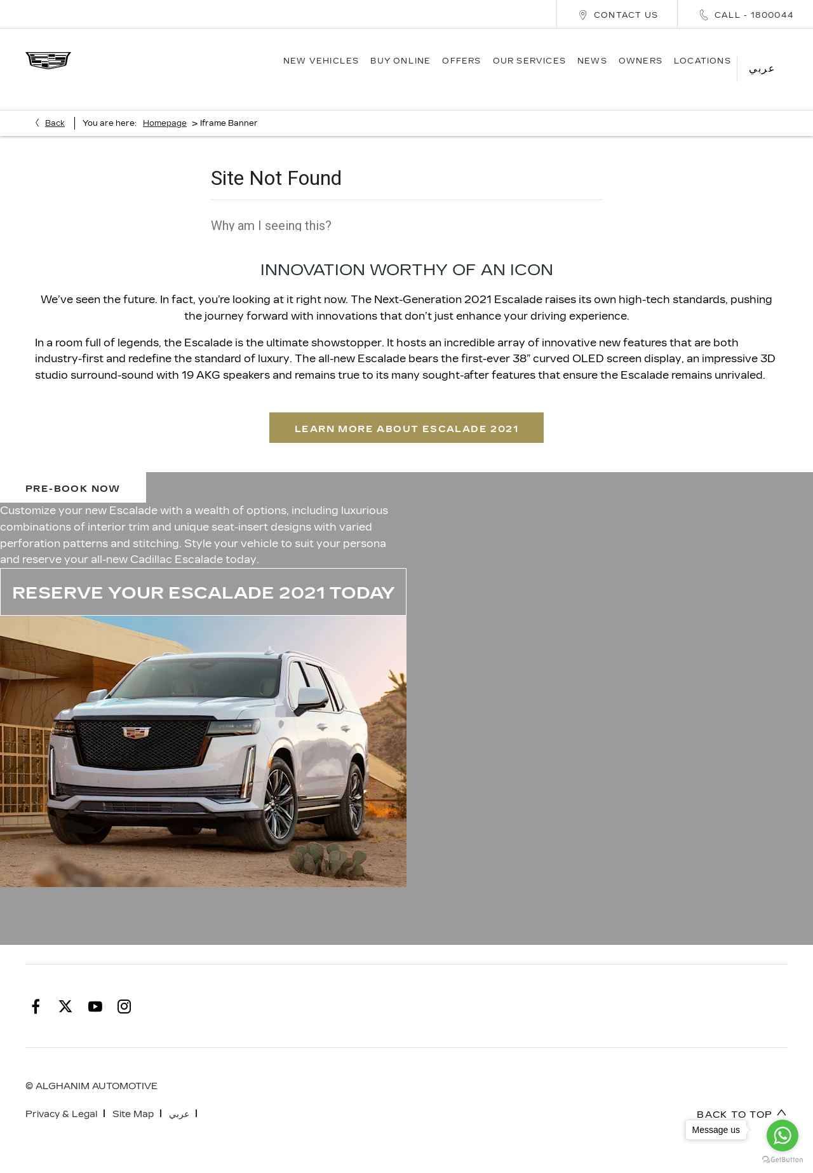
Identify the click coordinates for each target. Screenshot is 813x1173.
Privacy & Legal (61, 1096)
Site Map (133, 1096)
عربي (179, 1096)
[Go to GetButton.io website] (782, 1160)
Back (55, 105)
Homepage (165, 105)
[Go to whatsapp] (782, 1135)
